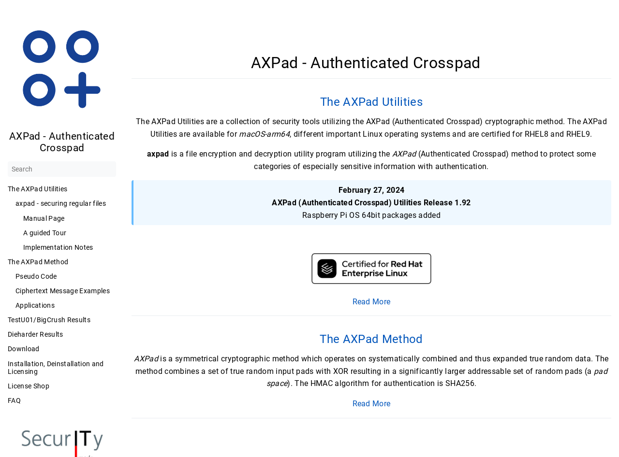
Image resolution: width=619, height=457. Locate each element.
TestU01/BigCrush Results (49, 320)
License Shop (28, 386)
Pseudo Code (36, 276)
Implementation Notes (58, 247)
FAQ (14, 400)
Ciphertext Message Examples (62, 291)
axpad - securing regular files (60, 203)
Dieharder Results (35, 334)
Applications (35, 305)
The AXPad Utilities (37, 189)
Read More (372, 301)
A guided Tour (44, 233)
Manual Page (44, 218)
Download (24, 349)
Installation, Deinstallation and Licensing (56, 367)
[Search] (62, 169)
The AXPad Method (38, 262)
